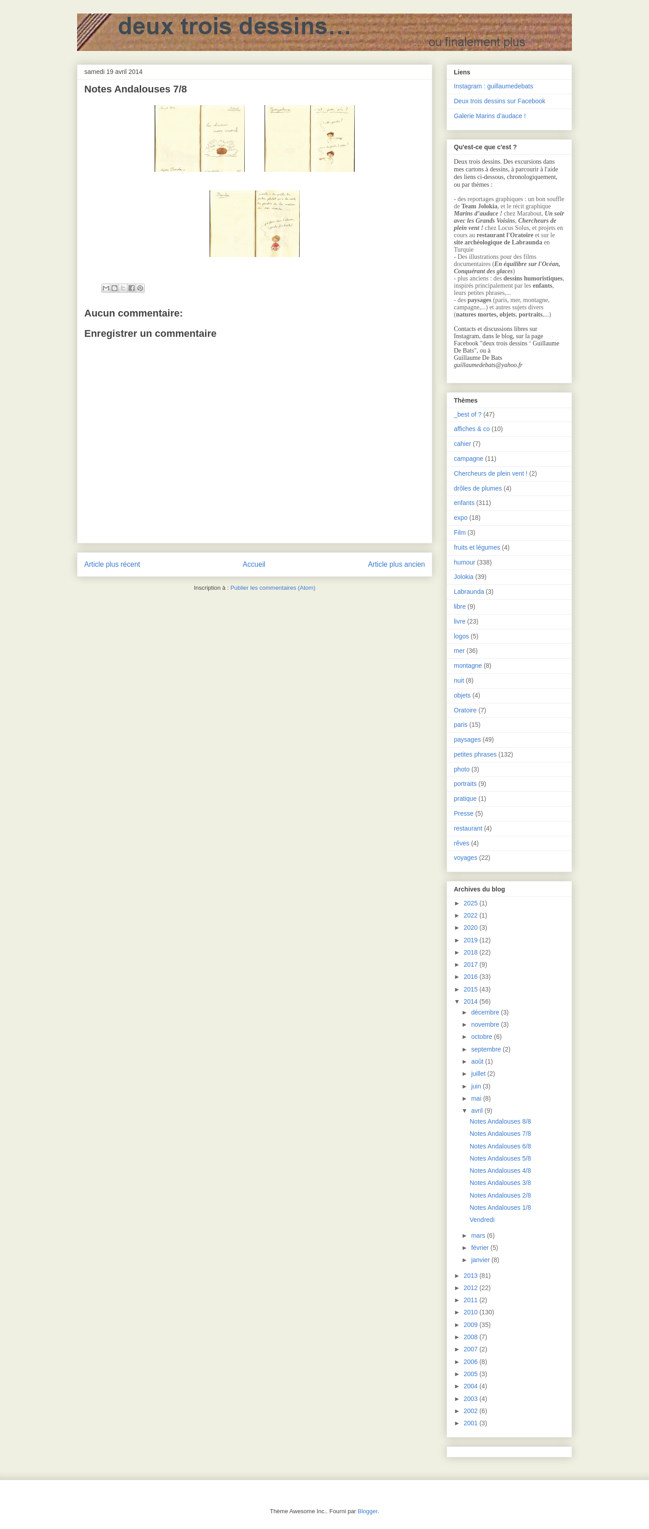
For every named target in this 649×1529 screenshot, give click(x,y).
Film (460, 532)
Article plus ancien (396, 564)
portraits (465, 783)
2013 (472, 1275)
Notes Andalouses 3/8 (500, 1182)
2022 (472, 915)
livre (460, 621)
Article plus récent (112, 564)
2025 (472, 903)
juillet (479, 1073)
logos (461, 636)
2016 (472, 976)
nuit (459, 680)
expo (460, 517)
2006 (472, 1361)
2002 (472, 1410)
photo (462, 769)
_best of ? (468, 414)
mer (459, 650)
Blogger (368, 1511)
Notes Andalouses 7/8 (500, 1133)
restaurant (468, 828)
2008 (472, 1337)
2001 (472, 1423)
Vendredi (482, 1219)
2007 (472, 1349)
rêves (461, 843)
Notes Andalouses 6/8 (500, 1146)
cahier (462, 443)
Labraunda (469, 591)
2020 (472, 927)
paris (460, 724)
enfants (464, 502)
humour (464, 562)
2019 (472, 940)
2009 (472, 1324)
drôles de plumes (478, 488)
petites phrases (475, 754)
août (478, 1061)
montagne (468, 665)
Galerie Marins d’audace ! (490, 115)
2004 (472, 1386)
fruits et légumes (477, 547)
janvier (481, 1259)
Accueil (254, 564)
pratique (465, 798)
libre (460, 606)
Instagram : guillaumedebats (493, 86)
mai (477, 1098)
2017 (472, 964)
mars (479, 1235)
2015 (472, 989)
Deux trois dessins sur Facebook (499, 101)
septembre (487, 1049)
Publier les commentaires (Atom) (272, 587)
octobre (482, 1036)
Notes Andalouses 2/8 (500, 1195)
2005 (472, 1373)
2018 (472, 952)
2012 (472, 1287)
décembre (486, 1012)
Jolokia (464, 576)
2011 (472, 1300)
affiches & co (472, 428)
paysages (467, 739)
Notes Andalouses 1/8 (500, 1207)
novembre (486, 1024)
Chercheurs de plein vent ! (490, 473)
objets (462, 695)
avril (477, 1110)
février (480, 1247)
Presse (464, 813)
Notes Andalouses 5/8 (500, 1158)
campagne (468, 458)
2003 (472, 1398)
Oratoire (465, 710)
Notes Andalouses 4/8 (500, 1170)
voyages (465, 857)
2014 (472, 1001)
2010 (472, 1312)
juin (477, 1086)
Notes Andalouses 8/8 (500, 1121)
